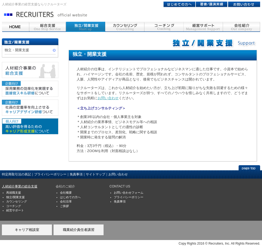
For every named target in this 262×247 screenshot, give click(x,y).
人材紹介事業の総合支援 (19, 186)
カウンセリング (16, 201)
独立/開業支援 (15, 197)
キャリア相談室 (27, 230)
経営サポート (15, 210)
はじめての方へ (70, 197)
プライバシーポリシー (50, 174)
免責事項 (76, 174)
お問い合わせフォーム (128, 192)
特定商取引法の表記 (16, 174)
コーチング (13, 206)
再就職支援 (13, 192)
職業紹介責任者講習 (78, 230)
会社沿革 (66, 201)
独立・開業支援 (17, 50)
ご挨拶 (64, 206)
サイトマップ (95, 174)
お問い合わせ (108, 98)
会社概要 (66, 192)
